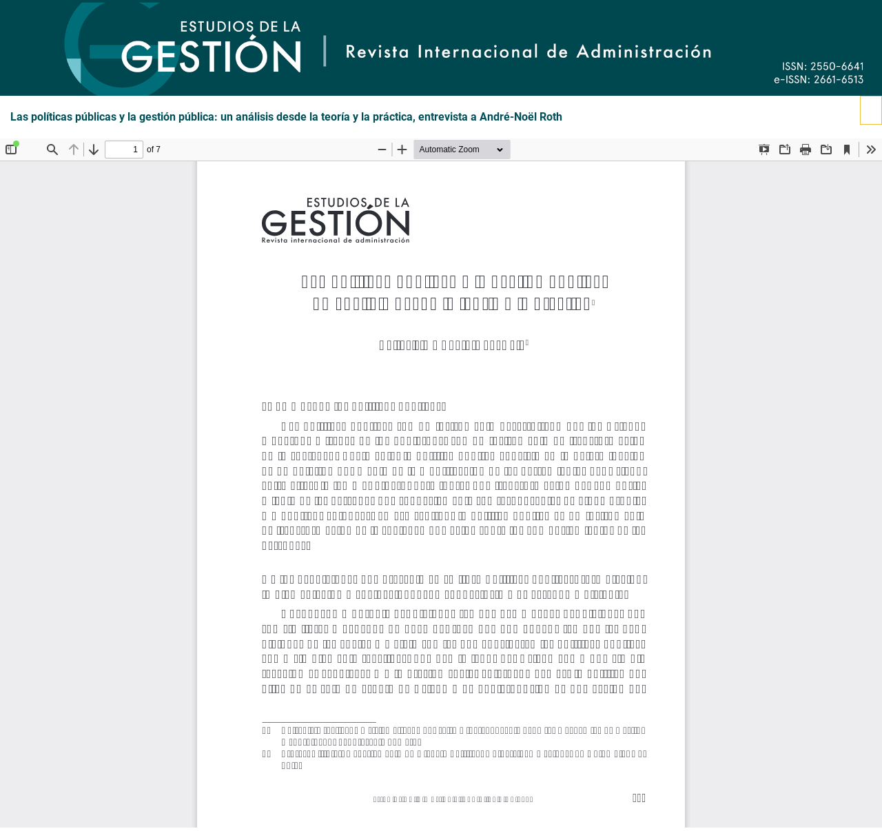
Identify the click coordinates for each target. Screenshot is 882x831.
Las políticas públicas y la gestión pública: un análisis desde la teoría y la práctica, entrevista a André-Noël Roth (286, 117)
